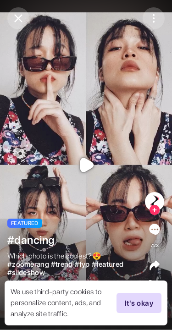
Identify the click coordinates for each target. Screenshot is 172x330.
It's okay (139, 303)
